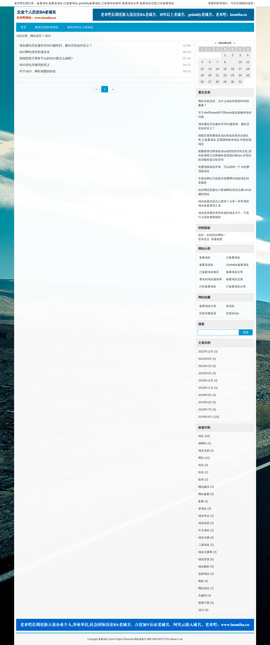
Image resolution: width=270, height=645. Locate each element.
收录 (203, 479)
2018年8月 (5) (207, 402)
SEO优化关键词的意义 (34, 64)
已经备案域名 (207, 286)
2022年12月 (224, 43)
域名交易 (206, 450)
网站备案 (206, 494)
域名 (204, 436)
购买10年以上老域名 (80, 27)
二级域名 (206, 544)
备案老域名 (206, 264)
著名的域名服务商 (210, 279)
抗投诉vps (232, 313)
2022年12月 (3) (208, 351)
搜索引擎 (206, 602)
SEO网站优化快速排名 (34, 52)
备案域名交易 (234, 279)
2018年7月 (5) (207, 409)
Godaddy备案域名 (237, 264)
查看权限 (216, 239)
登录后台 (204, 239)
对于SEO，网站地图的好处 (37, 71)
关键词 (204, 595)
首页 (23, 27)
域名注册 (206, 537)
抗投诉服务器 (207, 313)
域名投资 (206, 559)
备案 (203, 501)
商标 (203, 581)
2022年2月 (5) (207, 366)
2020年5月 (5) (207, 373)
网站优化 (206, 588)
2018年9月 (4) (207, 395)
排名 (203, 472)
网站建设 (206, 486)
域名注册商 (207, 552)
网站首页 (36, 35)
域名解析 (206, 566)
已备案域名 (233, 257)
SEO (203, 610)
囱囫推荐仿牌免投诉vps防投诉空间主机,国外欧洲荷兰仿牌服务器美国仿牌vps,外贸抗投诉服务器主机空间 (224, 155)
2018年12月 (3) (208, 380)
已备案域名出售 (236, 286)
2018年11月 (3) (208, 387)
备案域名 (205, 257)
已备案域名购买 (209, 272)
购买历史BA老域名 (47, 27)
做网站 (204, 443)
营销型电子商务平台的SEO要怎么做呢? (46, 58)
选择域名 (206, 573)
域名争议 (206, 515)
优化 (203, 465)
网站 (204, 457)
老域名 (230, 306)
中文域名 (206, 530)
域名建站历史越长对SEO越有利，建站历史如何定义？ (55, 45)
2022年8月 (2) (207, 358)
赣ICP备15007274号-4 (159, 639)
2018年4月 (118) (208, 416)
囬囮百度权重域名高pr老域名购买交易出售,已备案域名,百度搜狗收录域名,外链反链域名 (224, 140)
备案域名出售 (234, 272)
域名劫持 (206, 523)
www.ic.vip (177, 639)
